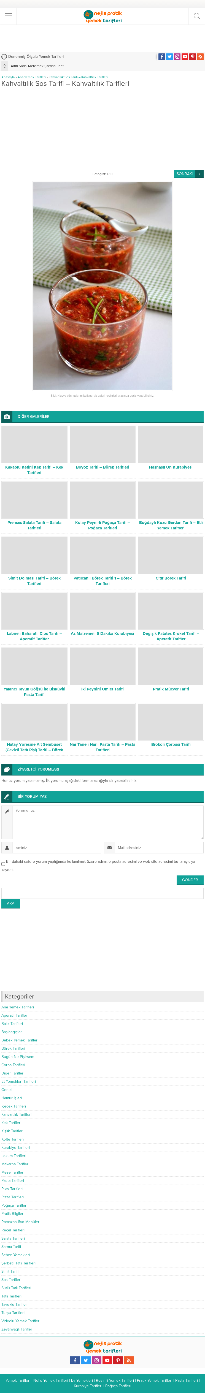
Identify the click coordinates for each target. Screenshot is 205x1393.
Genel (6, 1089)
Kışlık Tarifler (12, 1131)
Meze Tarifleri (12, 1172)
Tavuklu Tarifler (14, 1304)
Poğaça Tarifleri (14, 1205)
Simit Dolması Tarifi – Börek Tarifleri (34, 581)
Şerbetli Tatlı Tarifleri (18, 1263)
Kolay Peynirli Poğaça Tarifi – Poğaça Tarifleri (102, 525)
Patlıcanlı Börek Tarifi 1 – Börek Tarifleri (103, 581)
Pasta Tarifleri (12, 1180)
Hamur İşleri (11, 1098)
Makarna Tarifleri (15, 1164)
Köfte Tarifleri (12, 1139)
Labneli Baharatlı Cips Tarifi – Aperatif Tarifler (34, 636)
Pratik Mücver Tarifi (171, 689)
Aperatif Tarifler (14, 1015)
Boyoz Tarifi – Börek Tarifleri (102, 467)
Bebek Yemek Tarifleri (19, 1040)
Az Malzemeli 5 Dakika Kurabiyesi (102, 633)
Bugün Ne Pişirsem (17, 1056)
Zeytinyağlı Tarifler (16, 1329)
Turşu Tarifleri (13, 1312)
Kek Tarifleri (11, 1122)
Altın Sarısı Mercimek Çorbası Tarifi (37, 66)
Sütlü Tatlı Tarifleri (16, 1288)
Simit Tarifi (9, 1271)
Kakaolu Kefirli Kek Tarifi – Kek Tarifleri (34, 470)
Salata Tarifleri (13, 1238)
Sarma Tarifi (11, 1246)
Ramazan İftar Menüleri (20, 1222)
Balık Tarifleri (12, 1023)
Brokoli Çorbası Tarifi (171, 744)
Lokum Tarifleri (13, 1155)
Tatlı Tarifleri (11, 1296)
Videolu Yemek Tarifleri (20, 1321)
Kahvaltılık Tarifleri (16, 1114)
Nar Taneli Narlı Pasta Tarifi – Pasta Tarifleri (102, 747)
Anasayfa (8, 77)
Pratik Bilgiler (12, 1213)
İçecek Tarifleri (13, 1106)
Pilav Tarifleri (12, 1189)
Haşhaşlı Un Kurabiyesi (171, 467)
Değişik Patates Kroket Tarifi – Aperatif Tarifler (171, 636)
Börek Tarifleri (13, 1048)
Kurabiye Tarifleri (15, 1147)
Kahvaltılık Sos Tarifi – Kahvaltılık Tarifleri (78, 77)
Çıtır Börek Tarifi (171, 578)
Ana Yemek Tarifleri (32, 77)
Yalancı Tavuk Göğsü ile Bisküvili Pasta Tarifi (34, 692)
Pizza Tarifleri (12, 1197)
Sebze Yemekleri (15, 1255)
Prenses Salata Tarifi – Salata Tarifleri (34, 525)
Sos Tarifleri (11, 1279)
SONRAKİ (185, 174)
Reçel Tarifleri (13, 1230)
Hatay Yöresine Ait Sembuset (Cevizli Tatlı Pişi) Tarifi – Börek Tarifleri (34, 750)
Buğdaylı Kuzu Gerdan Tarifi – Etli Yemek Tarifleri (171, 525)
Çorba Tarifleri (13, 1065)
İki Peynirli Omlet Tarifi (102, 689)
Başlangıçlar (11, 1032)
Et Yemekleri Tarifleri (18, 1081)
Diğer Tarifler (12, 1073)
